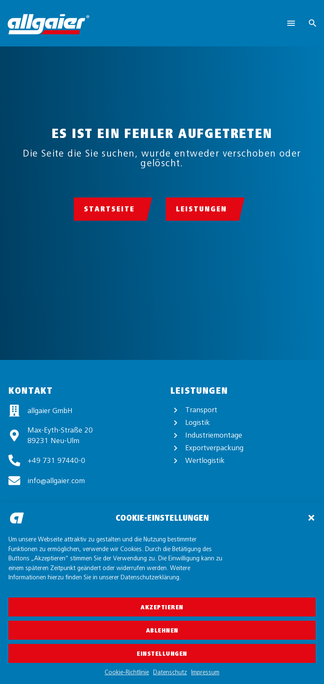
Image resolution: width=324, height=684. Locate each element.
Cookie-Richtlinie (127, 672)
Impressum (205, 672)
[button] (311, 518)
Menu (291, 23)
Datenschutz (170, 672)
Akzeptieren (162, 607)
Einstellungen (162, 653)
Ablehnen (162, 630)
